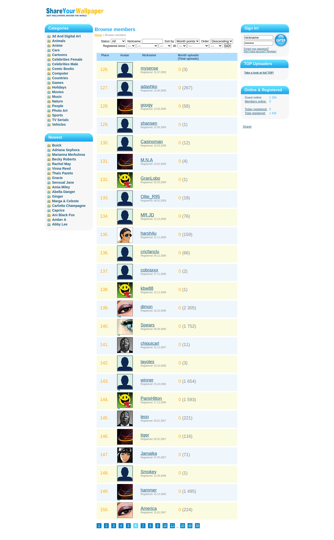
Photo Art (59, 110)
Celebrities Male (65, 64)
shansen (149, 123)
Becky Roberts (64, 159)
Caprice (58, 210)
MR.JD (147, 215)
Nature (57, 101)
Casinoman (152, 141)
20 (182, 525)
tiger (145, 435)
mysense (149, 68)
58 (197, 525)
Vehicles (59, 124)
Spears (148, 325)
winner (147, 380)
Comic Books (63, 69)
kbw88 (147, 288)
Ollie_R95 (150, 196)
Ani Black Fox (63, 215)
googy (147, 104)
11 (172, 525)
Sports (57, 115)
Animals (58, 41)
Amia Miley (61, 187)
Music (57, 97)
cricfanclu (150, 251)
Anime (57, 45)
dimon (147, 306)
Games (58, 83)
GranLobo (150, 178)
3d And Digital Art (66, 36)
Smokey (148, 471)
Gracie (57, 178)
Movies (58, 92)
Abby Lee (59, 224)
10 (165, 525)
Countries (60, 78)
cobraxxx (149, 270)
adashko (149, 86)
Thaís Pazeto (62, 173)
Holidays (59, 87)
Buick (56, 145)
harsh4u (148, 233)
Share (247, 126)
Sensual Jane (63, 182)
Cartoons (59, 55)
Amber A (59, 220)
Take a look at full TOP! (259, 72)
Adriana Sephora (65, 150)
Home (98, 35)
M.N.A (147, 160)
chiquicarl (150, 343)
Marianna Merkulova (68, 155)
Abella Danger (63, 192)
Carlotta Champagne (69, 206)
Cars (56, 50)
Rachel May (61, 164)
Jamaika (149, 453)
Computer (60, 73)
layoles (147, 361)
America (149, 508)
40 (189, 525)
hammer (149, 490)
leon (145, 416)
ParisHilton (151, 398)
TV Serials (60, 120)
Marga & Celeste (65, 201)
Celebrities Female (67, 59)
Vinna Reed (61, 168)
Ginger (57, 196)
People (57, 106)
